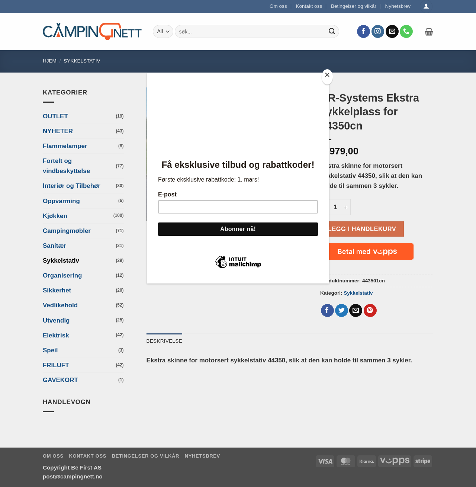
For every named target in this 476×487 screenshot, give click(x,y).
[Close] (327, 76)
